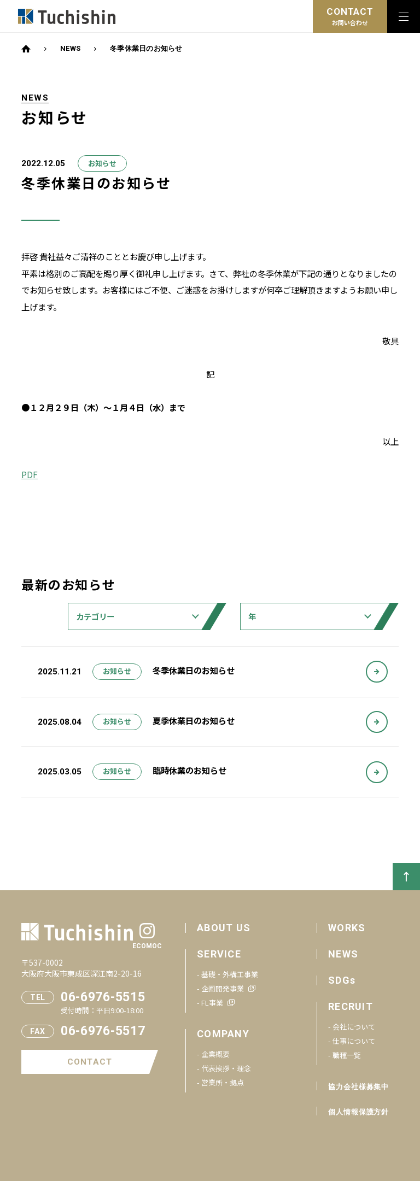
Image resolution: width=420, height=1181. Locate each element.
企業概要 (215, 1054)
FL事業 (212, 1002)
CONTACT (89, 1062)
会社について (353, 1026)
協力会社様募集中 (358, 1087)
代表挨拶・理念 (226, 1068)
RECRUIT (350, 1006)
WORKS (346, 927)
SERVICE (219, 954)
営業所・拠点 (222, 1082)
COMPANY (223, 1033)
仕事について (353, 1041)
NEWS (70, 48)
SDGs (341, 980)
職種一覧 (346, 1055)
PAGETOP (406, 876)
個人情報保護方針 (358, 1112)
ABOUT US (223, 927)
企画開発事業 (222, 988)
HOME (26, 49)
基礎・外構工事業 (229, 974)
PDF (29, 474)
